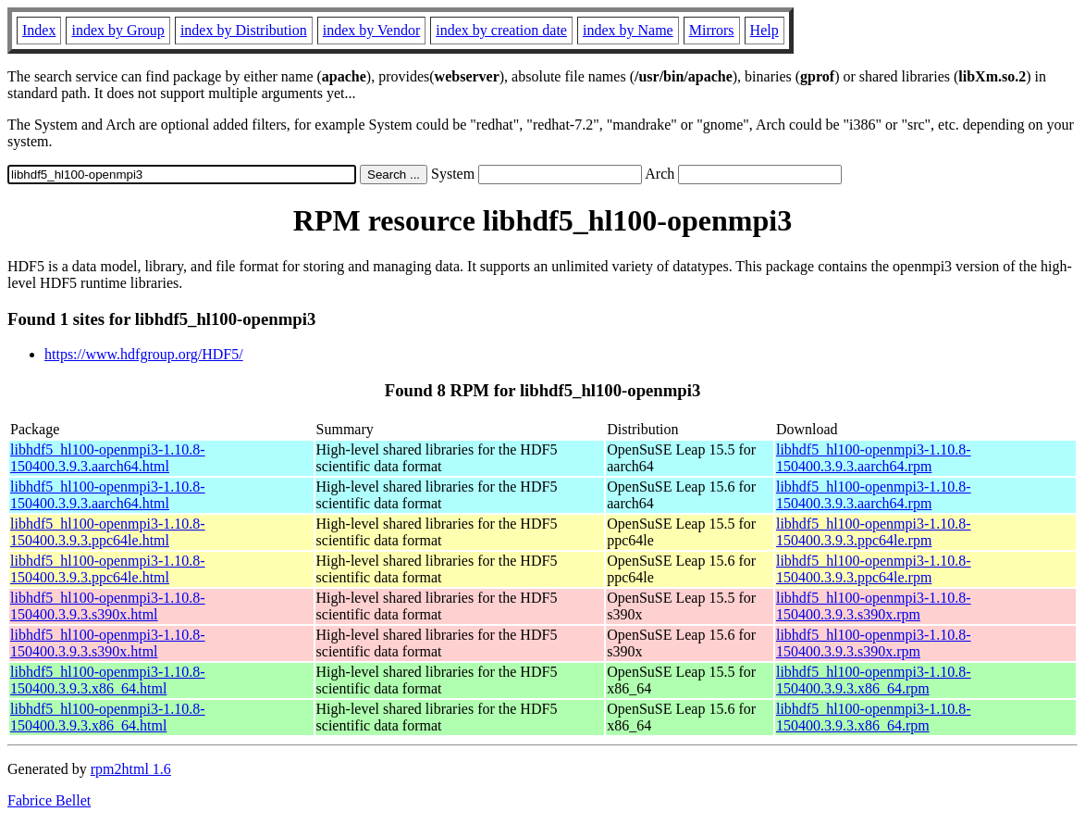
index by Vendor (371, 30)
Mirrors (711, 30)
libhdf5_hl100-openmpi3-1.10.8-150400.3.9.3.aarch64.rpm (873, 458)
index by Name (628, 30)
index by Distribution (243, 30)
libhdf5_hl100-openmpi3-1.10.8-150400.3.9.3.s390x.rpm (873, 606)
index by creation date (501, 30)
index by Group (117, 30)
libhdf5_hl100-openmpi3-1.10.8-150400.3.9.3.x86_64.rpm (873, 680)
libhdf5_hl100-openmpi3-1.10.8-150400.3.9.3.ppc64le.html (107, 532)
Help (764, 30)
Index (38, 30)
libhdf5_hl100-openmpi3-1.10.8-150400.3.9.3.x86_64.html (107, 680)
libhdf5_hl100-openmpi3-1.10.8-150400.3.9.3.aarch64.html (107, 458)
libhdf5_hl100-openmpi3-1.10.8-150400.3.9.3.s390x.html (107, 606)
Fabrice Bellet (49, 800)
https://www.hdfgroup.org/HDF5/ (143, 354)
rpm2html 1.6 (131, 769)
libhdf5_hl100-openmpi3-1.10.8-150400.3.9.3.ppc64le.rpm (873, 532)
